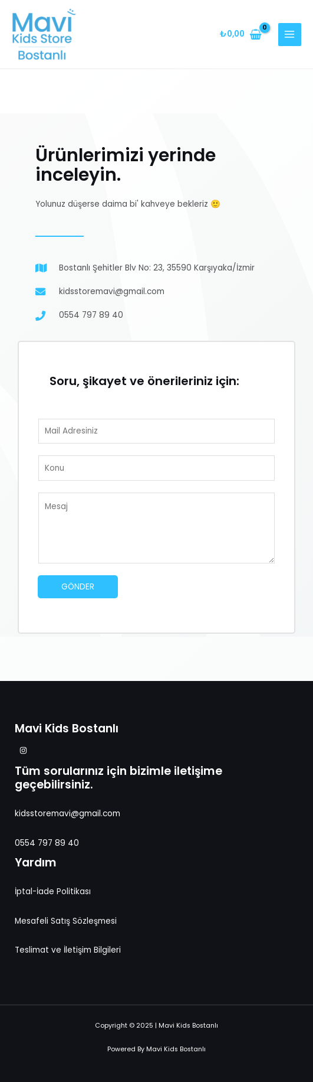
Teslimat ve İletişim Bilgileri (68, 950)
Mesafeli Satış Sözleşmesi (66, 921)
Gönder (77, 586)
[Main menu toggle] (289, 34)
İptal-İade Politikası (53, 891)
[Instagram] (23, 750)
